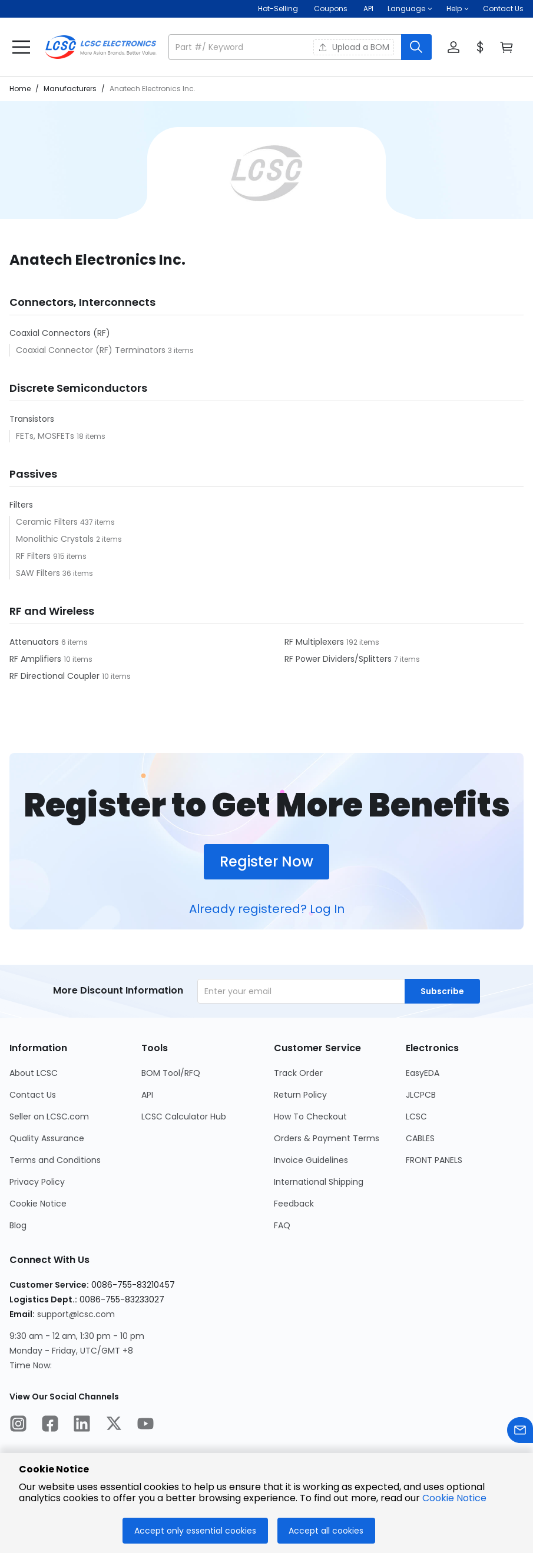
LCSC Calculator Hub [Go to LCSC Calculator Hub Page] (183, 1116)
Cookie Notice (454, 1498)
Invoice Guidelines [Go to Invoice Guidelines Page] (311, 1160)
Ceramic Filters (48, 522)
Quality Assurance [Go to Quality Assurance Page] (46, 1138)
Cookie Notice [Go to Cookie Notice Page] (38, 1203)
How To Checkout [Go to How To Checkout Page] (310, 1116)
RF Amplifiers (36, 659)
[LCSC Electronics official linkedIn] (82, 1425)
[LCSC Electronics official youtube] (145, 1425)
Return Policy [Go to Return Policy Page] (300, 1095)
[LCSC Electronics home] (101, 47)
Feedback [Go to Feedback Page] (294, 1203)
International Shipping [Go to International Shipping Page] (318, 1182)
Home (20, 89)
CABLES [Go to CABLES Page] (420, 1138)
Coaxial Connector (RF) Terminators (92, 350)
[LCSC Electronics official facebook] (50, 1425)
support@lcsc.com (76, 1314)
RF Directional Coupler (55, 676)
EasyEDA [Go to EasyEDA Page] (422, 1073)
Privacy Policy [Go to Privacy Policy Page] (37, 1182)
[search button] (416, 47)
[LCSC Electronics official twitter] (114, 1425)
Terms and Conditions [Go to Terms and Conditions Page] (55, 1160)
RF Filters (34, 556)
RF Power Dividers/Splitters (339, 659)
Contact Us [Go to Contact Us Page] (32, 1095)
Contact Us (503, 9)
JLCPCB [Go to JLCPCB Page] (421, 1095)
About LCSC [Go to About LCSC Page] (33, 1073)
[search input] (286, 47)
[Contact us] (520, 1432)
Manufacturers (70, 89)
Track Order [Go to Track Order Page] (298, 1073)
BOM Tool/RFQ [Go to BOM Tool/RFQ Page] (170, 1073)
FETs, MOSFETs (46, 436)
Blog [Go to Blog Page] (18, 1225)
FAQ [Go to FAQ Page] (282, 1225)
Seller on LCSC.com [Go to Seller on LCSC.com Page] (49, 1116)
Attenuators (35, 642)
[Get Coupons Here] (330, 9)
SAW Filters (39, 573)
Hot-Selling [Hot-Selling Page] (279, 9)
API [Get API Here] (368, 9)
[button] (410, 9)
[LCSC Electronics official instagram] (18, 1425)
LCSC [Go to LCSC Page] (416, 1116)
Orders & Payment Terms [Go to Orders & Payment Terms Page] (326, 1138)
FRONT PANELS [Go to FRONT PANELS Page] (434, 1160)
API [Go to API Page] (147, 1095)
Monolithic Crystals (56, 539)
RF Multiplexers (315, 642)
